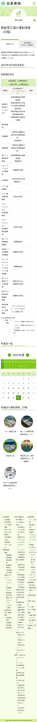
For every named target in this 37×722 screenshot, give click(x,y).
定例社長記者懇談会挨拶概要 (20, 675)
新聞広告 (32, 529)
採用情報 (31, 582)
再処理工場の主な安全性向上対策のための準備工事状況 (20, 595)
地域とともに (20, 632)
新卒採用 (32, 585)
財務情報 (7, 542)
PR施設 (31, 545)
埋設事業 (9, 557)
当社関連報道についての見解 (20, 668)
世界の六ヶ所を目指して (21, 627)
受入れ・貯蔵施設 (27, 44)
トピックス (19, 663)
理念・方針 (7, 529)
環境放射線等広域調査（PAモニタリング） (9, 597)
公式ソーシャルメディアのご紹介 (32, 577)
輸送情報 (9, 628)
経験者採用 (32, 587)
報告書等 (9, 625)
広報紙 (31, 532)
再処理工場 (9, 44)
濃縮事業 (9, 555)
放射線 (33, 567)
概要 (5, 552)
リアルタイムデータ (9, 582)
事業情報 (18, 15)
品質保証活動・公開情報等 (7, 612)
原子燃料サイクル (33, 562)
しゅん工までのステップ (21, 544)
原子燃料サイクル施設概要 (7, 524)
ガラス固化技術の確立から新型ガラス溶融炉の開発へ (21, 617)
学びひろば (32, 552)
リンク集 (31, 607)
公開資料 (9, 622)
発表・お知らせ (19, 655)
